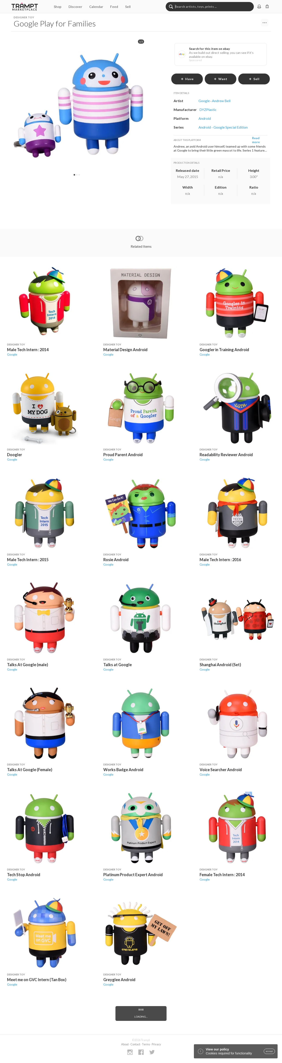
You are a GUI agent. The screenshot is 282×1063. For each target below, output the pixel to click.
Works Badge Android (123, 769)
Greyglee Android (119, 979)
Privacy (156, 1044)
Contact (135, 1044)
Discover (75, 7)
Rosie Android (116, 559)
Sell (128, 7)
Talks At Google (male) (27, 664)
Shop (57, 7)
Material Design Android (125, 349)
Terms (146, 1044)
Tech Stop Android (23, 874)
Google (12, 354)
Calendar (96, 7)
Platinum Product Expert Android (133, 874)
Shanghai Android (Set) (220, 664)
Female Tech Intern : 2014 (222, 874)
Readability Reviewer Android (226, 454)
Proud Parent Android (123, 454)
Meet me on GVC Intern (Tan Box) (36, 979)
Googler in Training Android (224, 349)
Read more (256, 140)
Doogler (14, 454)
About (125, 1044)
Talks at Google (117, 664)
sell (254, 79)
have (187, 79)
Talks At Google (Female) (29, 769)
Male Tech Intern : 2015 (27, 559)
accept (269, 1051)
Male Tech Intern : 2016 (220, 559)
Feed (114, 7)
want (220, 79)
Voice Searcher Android (221, 769)
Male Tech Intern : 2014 (27, 349)
